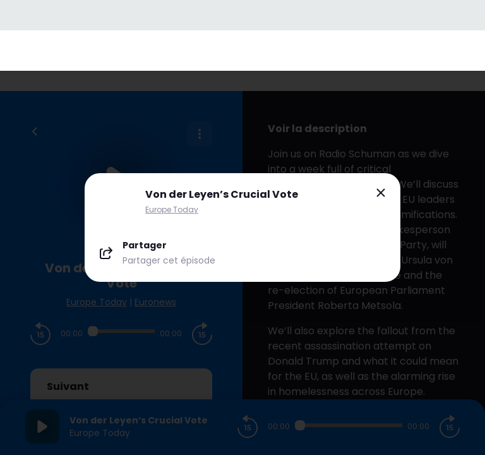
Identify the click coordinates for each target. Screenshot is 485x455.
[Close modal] (380, 192)
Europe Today (171, 209)
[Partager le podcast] (242, 253)
